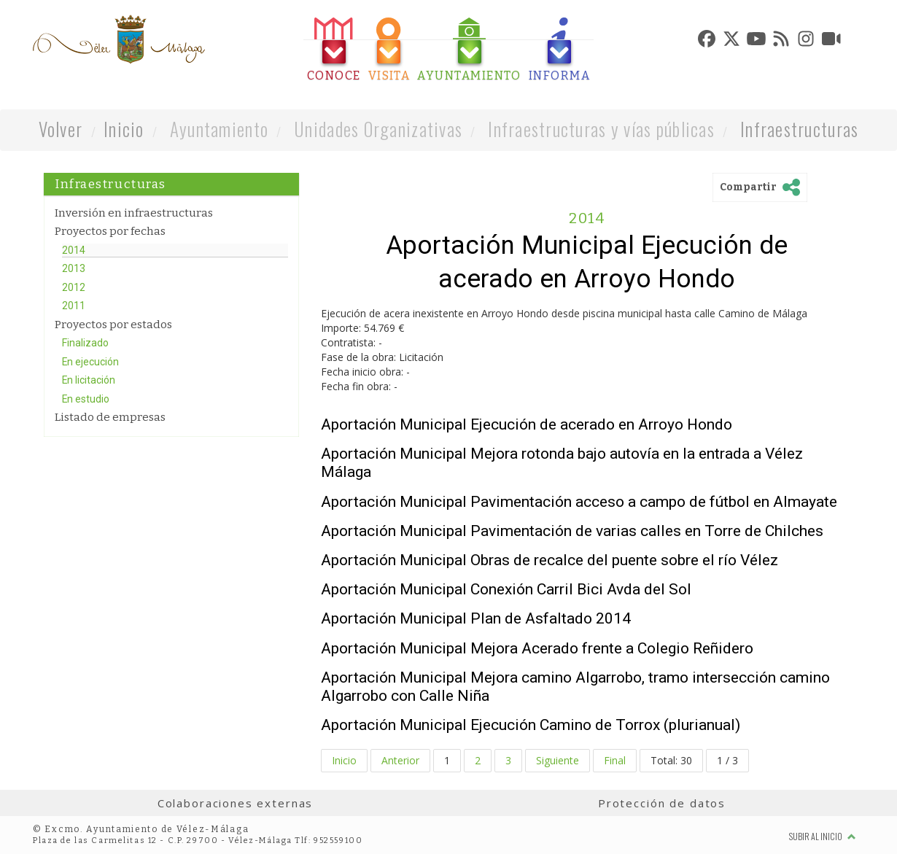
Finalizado (85, 343)
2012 (73, 287)
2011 (73, 305)
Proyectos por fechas (110, 231)
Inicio (124, 128)
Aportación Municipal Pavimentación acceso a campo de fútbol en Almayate (579, 502)
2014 (73, 250)
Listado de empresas (110, 417)
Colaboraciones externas (236, 803)
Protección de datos (662, 803)
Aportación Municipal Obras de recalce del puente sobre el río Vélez (549, 560)
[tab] (334, 50)
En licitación (88, 380)
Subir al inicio (822, 836)
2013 (73, 268)
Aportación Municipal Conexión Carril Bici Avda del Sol (506, 589)
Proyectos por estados (113, 324)
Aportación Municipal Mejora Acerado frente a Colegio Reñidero (537, 648)
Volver (61, 128)
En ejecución (90, 362)
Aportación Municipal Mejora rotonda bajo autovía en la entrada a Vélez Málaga (562, 463)
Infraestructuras (799, 128)
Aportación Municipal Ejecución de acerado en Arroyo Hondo (526, 424)
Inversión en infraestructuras (134, 213)
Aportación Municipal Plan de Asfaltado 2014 (476, 618)
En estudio (85, 399)
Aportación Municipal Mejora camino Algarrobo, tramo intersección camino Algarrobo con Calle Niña (575, 686)
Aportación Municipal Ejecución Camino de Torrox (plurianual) (530, 725)
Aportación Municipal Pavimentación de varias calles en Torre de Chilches (572, 531)
